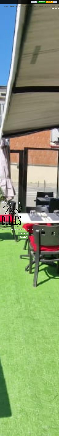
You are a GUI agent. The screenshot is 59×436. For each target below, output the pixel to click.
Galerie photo (55, 6)
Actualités (47, 6)
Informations (28, 6)
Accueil (6, 6)
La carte (23, 233)
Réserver (41, 2)
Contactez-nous (54, 8)
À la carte (21, 6)
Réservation (13, 6)
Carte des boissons (38, 6)
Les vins (23, 237)
